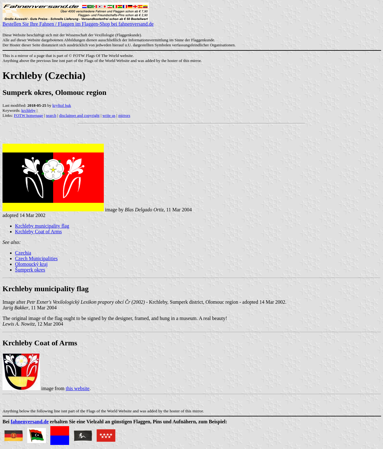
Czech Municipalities (36, 258)
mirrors (124, 115)
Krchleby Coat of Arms (38, 231)
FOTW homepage (28, 115)
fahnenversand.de (29, 421)
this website (77, 388)
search (51, 115)
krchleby (28, 110)
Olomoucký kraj (31, 264)
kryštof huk (62, 105)
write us (109, 115)
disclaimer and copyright (79, 115)
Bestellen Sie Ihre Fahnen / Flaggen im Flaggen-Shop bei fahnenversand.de (78, 22)
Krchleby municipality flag (42, 226)
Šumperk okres (30, 269)
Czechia (23, 252)
